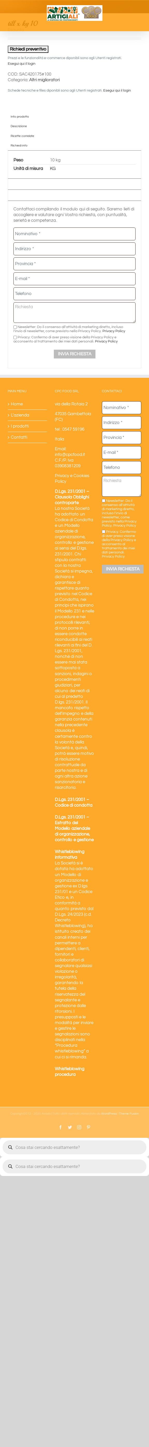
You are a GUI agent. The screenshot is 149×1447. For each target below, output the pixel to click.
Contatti (19, 437)
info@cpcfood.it (70, 454)
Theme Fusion (129, 1113)
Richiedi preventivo (28, 49)
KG (53, 168)
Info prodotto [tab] (20, 116)
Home (17, 404)
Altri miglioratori (44, 80)
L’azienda (20, 415)
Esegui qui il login (21, 64)
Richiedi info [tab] (19, 145)
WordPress (109, 1113)
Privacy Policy (113, 331)
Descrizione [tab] (19, 126)
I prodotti (20, 426)
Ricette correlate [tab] (22, 135)
